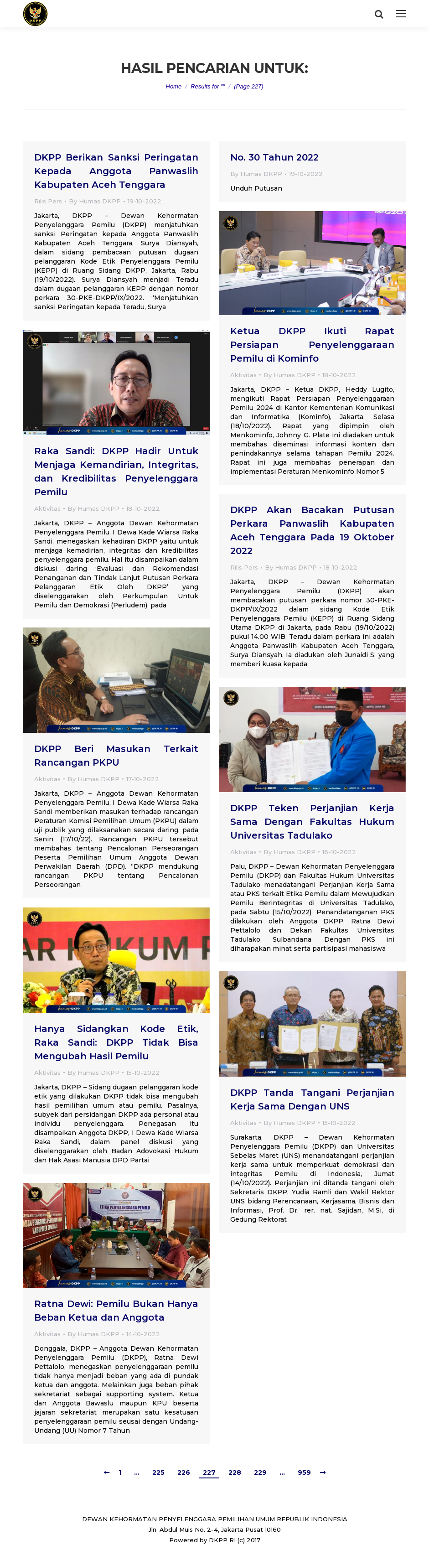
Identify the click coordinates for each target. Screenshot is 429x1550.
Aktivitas (243, 374)
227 (209, 1472)
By (95, 201)
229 (260, 1472)
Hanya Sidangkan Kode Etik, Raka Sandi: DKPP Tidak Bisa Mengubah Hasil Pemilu (116, 1042)
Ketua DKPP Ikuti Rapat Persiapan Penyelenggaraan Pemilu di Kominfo (312, 345)
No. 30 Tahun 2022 (274, 157)
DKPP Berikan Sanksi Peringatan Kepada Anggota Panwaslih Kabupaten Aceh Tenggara (116, 171)
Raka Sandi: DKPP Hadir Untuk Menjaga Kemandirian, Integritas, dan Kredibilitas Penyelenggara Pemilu (116, 472)
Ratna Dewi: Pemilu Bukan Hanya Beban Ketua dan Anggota (116, 1310)
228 (234, 1472)
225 (158, 1472)
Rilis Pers (48, 201)
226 (183, 1472)
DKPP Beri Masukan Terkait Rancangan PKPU (116, 755)
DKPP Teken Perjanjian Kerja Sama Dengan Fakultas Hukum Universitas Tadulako (312, 822)
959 (304, 1472)
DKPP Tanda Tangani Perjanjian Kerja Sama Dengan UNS (312, 1099)
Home (174, 86)
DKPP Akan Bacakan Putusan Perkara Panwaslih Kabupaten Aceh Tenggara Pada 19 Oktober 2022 (312, 530)
